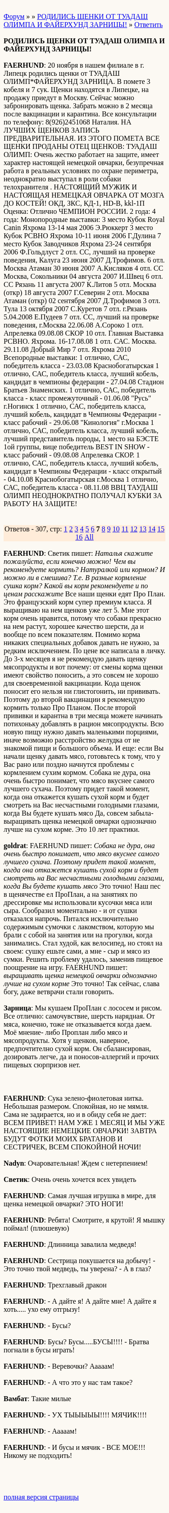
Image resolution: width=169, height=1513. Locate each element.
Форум (14, 16)
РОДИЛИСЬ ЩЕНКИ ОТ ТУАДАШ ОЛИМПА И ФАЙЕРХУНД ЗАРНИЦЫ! (76, 20)
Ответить (148, 24)
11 (125, 529)
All (88, 537)
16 (78, 537)
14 (151, 529)
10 (116, 529)
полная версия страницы (41, 1497)
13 (142, 529)
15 (160, 529)
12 (133, 529)
